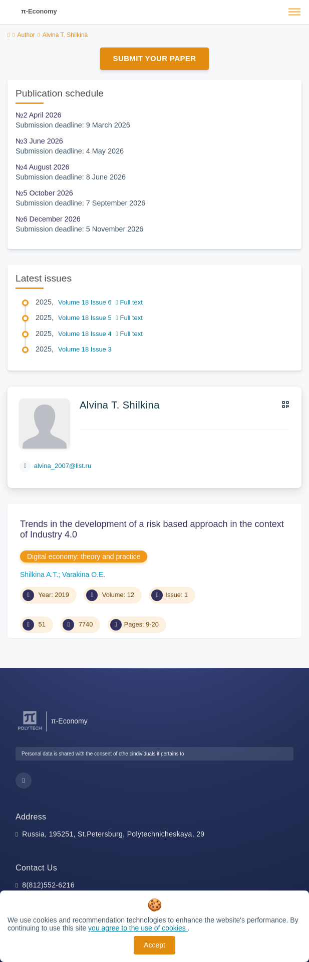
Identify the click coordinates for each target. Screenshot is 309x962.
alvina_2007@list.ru (62, 466)
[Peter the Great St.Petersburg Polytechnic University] (30, 730)
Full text (129, 302)
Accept (154, 945)
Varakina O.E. (83, 574)
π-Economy (39, 11)
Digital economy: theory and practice (83, 556)
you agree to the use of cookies (137, 928)
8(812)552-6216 (48, 885)
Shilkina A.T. (39, 574)
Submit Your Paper (154, 58)
